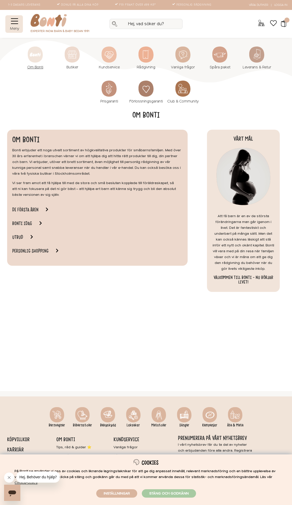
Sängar (184, 425)
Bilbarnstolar (82, 425)
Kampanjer (209, 425)
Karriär (15, 450)
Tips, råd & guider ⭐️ (73, 447)
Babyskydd (108, 425)
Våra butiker (258, 5)
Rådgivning (146, 67)
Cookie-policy (26, 483)
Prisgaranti (109, 101)
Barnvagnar (57, 425)
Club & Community (183, 101)
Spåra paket (220, 67)
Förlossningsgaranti (146, 101)
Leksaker (133, 425)
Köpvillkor (18, 439)
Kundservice (109, 67)
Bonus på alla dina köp (78, 4)
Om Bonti (35, 67)
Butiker (72, 67)
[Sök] (146, 24)
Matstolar (158, 425)
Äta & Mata (235, 425)
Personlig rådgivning (192, 4)
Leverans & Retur (257, 67)
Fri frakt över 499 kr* (136, 4)
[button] (281, 24)
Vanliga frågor (183, 67)
